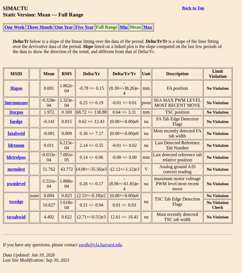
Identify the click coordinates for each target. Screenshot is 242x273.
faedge (16, 121)
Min (124, 27)
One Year (64, 27)
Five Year (84, 27)
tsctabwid (16, 216)
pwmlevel (16, 183)
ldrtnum (16, 145)
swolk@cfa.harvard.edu (100, 244)
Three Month (40, 27)
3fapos (16, 88)
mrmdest (16, 169)
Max (147, 27)
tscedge (16, 201)
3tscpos (16, 112)
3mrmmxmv (16, 102)
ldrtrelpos (16, 157)
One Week (14, 27)
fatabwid (16, 133)
